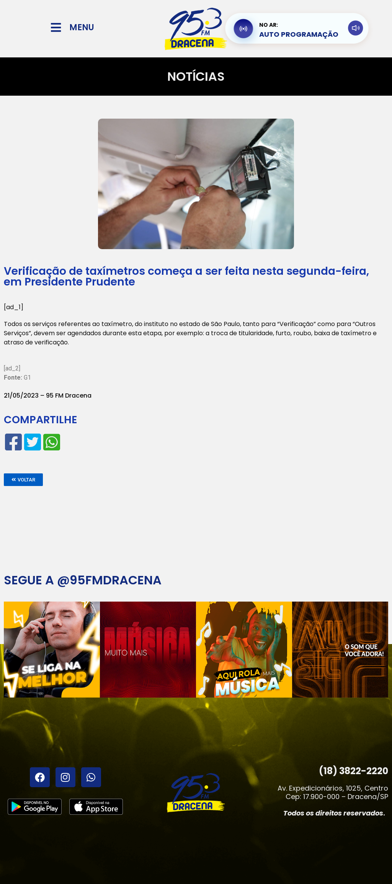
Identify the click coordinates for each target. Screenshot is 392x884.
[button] (23, 479)
